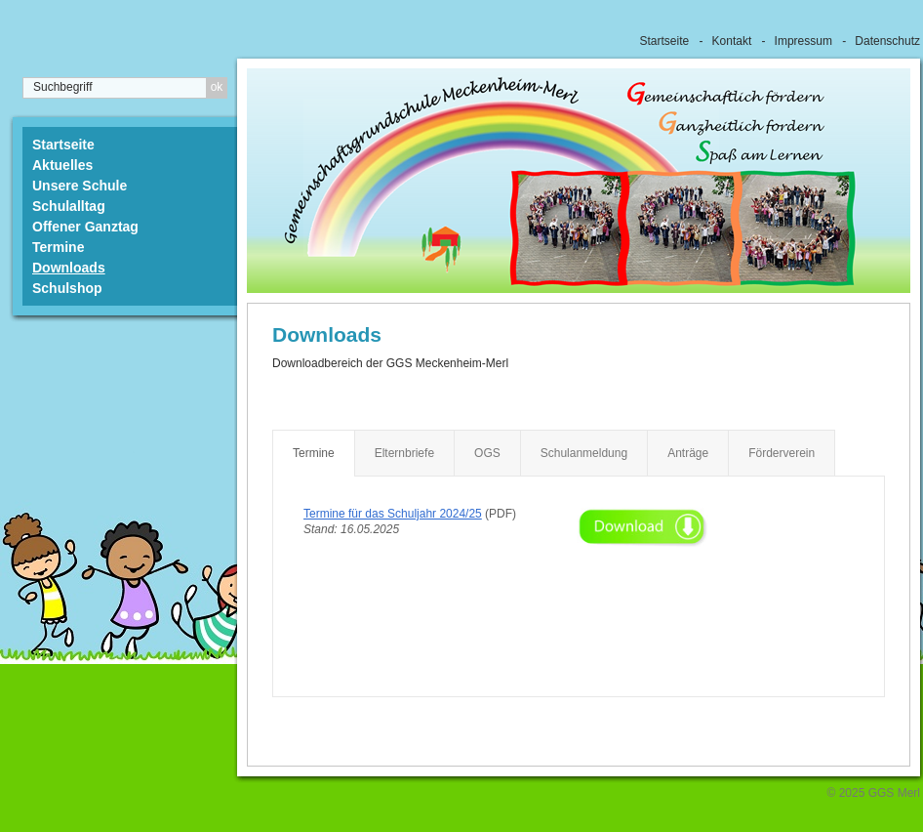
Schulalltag (68, 206)
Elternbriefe (404, 453)
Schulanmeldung (584, 453)
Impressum (803, 41)
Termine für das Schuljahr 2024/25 (392, 513)
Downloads (68, 267)
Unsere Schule (79, 185)
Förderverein (781, 453)
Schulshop (67, 288)
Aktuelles (62, 165)
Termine (58, 247)
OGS (487, 453)
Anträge (687, 453)
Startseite (665, 41)
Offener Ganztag (85, 226)
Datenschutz (887, 41)
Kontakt (732, 41)
